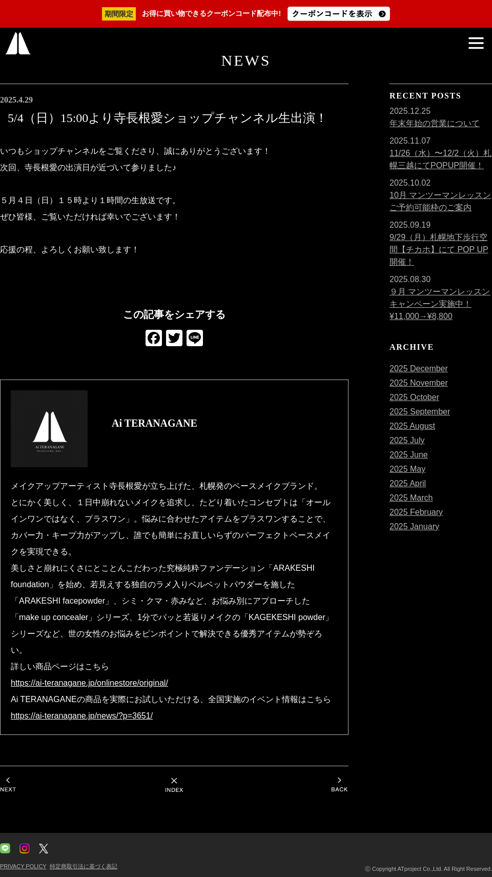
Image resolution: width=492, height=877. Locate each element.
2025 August (412, 426)
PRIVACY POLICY (23, 866)
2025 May (407, 469)
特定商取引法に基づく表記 (83, 866)
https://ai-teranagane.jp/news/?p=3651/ (82, 715)
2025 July (407, 440)
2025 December (418, 368)
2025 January (414, 526)
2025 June (408, 454)
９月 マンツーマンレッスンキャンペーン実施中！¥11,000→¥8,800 (439, 304)
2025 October (414, 397)
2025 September (419, 411)
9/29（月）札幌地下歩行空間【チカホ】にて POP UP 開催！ (438, 249)
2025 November (418, 382)
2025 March (411, 497)
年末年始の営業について (434, 123)
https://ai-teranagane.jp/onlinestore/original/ (89, 683)
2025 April (407, 483)
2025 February (416, 512)
